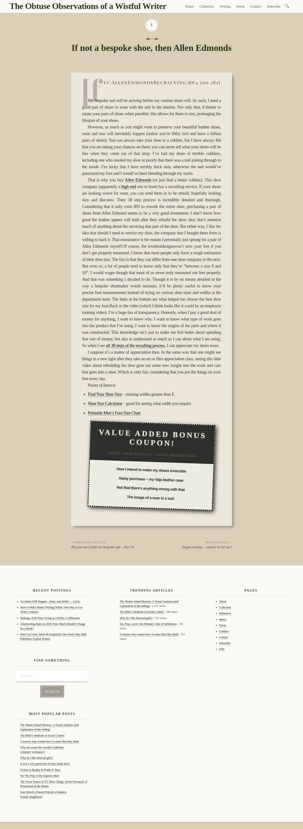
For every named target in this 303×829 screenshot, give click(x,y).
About (240, 6)
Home (189, 6)
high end (128, 186)
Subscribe (274, 6)
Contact (255, 6)
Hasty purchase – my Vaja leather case (151, 479)
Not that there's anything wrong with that (151, 489)
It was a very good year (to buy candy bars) (45, 763)
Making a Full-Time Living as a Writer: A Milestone (50, 618)
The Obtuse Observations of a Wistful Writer (87, 6)
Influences (225, 613)
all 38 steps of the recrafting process (135, 345)
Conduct (224, 631)
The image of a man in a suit (150, 498)
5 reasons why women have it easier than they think (49, 741)
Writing (225, 6)
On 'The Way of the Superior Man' (39, 775)
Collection (207, 6)
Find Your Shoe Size (105, 394)
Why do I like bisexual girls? (36, 757)
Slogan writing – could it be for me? (192, 544)
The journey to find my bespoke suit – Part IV (111, 544)
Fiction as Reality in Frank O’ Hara (40, 770)
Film (222, 649)
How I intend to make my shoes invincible (151, 470)
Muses (223, 619)
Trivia (222, 625)
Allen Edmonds (138, 179)
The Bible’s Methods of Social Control (42, 735)
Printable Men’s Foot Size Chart (114, 412)
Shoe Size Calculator (105, 403)
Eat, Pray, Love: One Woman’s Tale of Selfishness (148, 624)
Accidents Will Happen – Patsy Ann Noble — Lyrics (50, 601)
